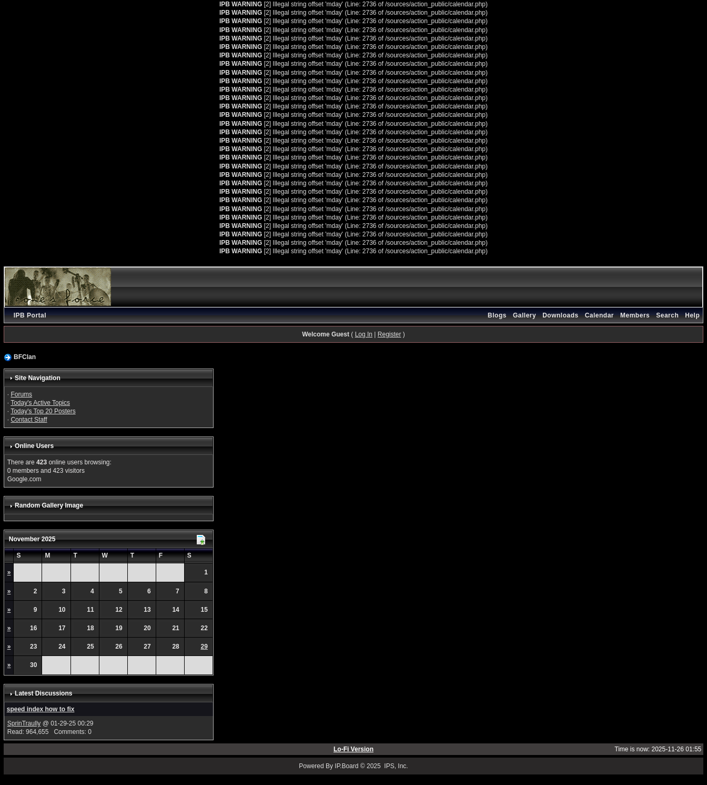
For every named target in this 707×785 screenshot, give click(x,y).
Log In (363, 334)
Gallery (524, 315)
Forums (21, 394)
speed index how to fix (41, 709)
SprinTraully (24, 723)
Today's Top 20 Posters (43, 411)
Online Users (34, 446)
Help (692, 315)
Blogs (497, 315)
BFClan (25, 357)
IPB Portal (30, 315)
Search (667, 315)
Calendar (599, 315)
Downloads (560, 315)
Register (389, 334)
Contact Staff (29, 419)
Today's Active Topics (40, 402)
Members (635, 315)
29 (204, 646)
